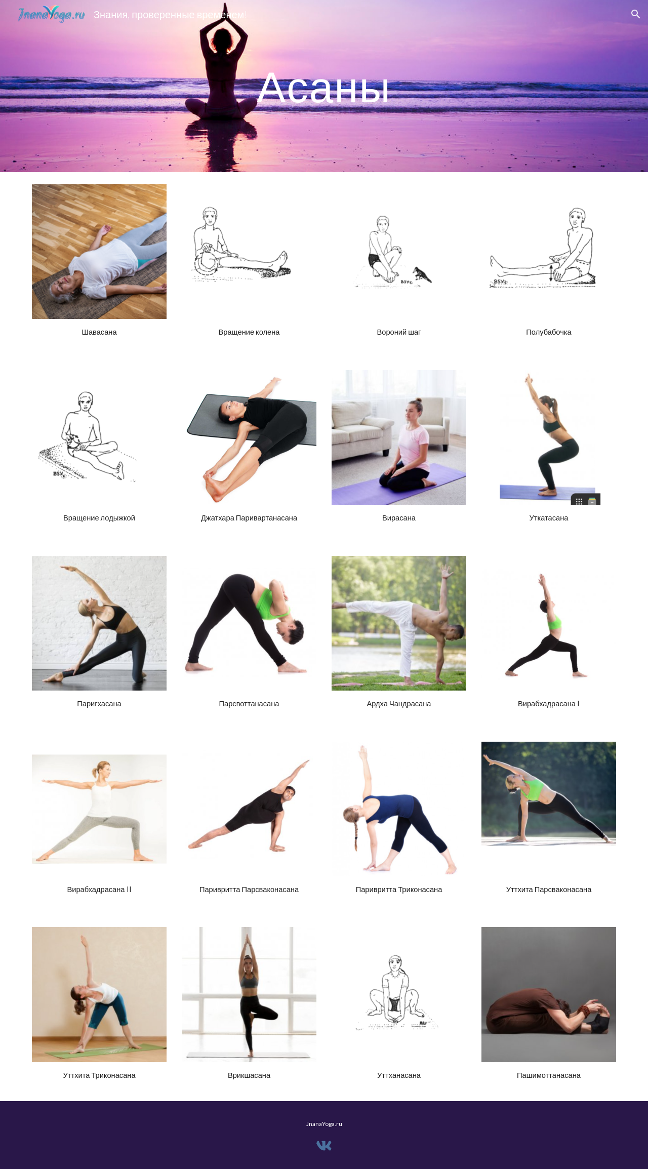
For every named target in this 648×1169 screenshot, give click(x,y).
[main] (324, 85)
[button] (636, 14)
